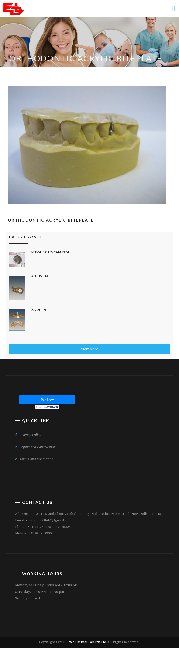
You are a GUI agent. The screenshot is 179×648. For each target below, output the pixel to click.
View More (89, 349)
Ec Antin (38, 310)
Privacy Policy (30, 435)
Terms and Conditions (36, 459)
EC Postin (39, 276)
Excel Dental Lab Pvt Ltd (86, 642)
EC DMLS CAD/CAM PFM (49, 252)
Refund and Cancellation (37, 447)
